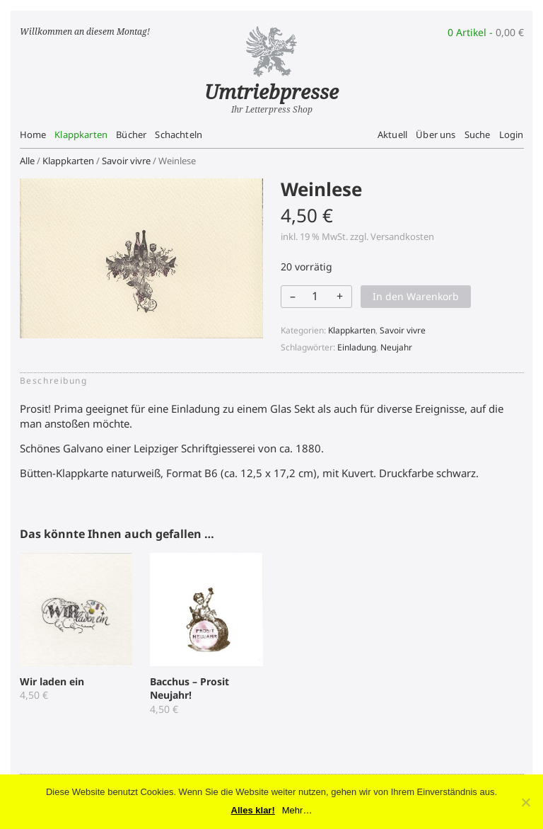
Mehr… (297, 810)
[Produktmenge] (315, 296)
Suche (478, 134)
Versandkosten (402, 236)
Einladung (356, 347)
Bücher (131, 134)
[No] (525, 802)
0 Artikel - (486, 32)
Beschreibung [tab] (54, 381)
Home (33, 134)
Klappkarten (80, 134)
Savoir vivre (126, 160)
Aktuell (392, 134)
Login (511, 134)
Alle (27, 160)
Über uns (435, 134)
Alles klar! (253, 810)
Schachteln (178, 134)
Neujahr (396, 347)
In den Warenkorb (416, 296)
